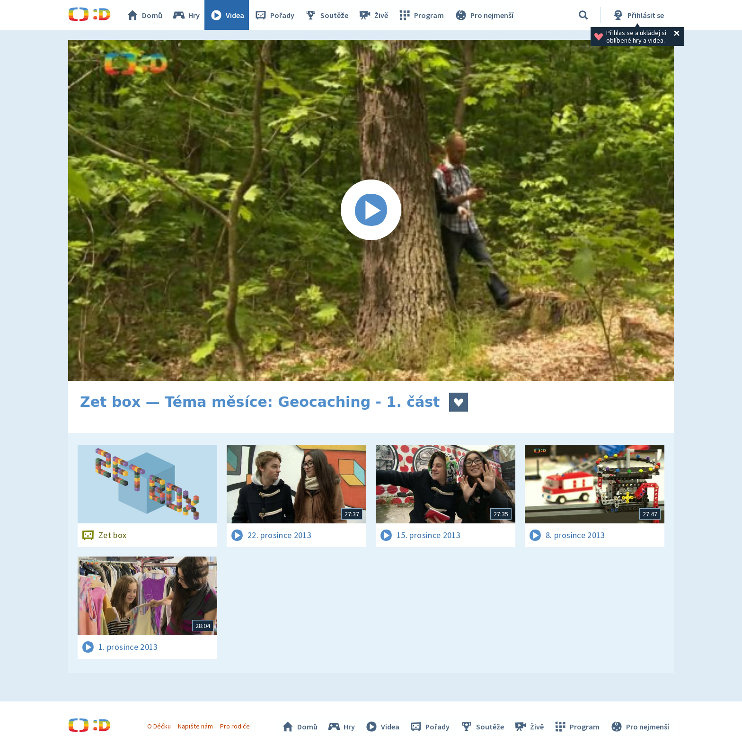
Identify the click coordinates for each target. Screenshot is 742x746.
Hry (186, 15)
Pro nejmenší (483, 15)
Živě (373, 15)
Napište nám (195, 726)
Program (421, 15)
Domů (144, 15)
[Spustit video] (371, 210)
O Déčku (159, 726)
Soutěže (326, 15)
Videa (227, 15)
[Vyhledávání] (583, 15)
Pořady (274, 15)
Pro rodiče (235, 726)
